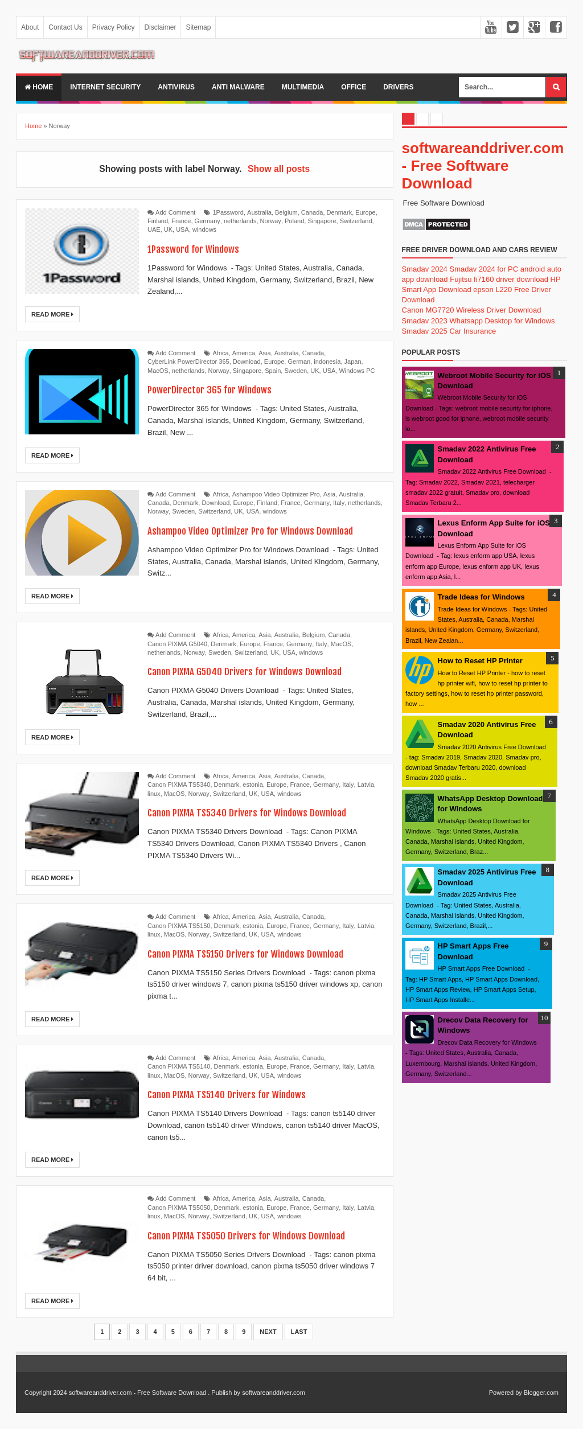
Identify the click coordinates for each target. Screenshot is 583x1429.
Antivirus (176, 87)
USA (182, 229)
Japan (353, 361)
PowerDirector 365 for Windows (218, 389)
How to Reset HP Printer (480, 660)
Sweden (295, 370)
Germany (207, 220)
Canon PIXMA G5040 (177, 643)
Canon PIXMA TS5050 (178, 1207)
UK (168, 229)
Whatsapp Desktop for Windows (502, 321)
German (299, 361)
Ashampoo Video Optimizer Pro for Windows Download (265, 530)
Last (299, 1331)
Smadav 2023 (424, 321)
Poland (294, 220)
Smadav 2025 (424, 331)
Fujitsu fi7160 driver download (499, 279)
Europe (365, 212)
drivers (398, 87)
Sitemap (198, 27)
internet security (105, 87)
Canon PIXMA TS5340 (178, 784)
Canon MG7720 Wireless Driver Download (471, 310)
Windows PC (357, 370)
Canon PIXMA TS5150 (178, 925)
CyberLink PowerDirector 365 (188, 361)
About (30, 27)
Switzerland (356, 220)
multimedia (303, 87)
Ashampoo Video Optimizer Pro (276, 494)
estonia (252, 784)
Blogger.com (541, 1392)
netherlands (240, 220)
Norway (270, 220)
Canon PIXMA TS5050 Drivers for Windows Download (261, 1235)
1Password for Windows (199, 248)
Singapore (321, 220)
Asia (264, 353)
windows (204, 229)
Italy (338, 502)
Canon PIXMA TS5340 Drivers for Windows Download (261, 812)
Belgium (286, 212)
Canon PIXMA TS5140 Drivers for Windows (238, 1094)
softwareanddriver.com (273, 1392)
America (243, 353)
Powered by (505, 1392)
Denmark (339, 212)
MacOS (158, 370)
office (353, 87)
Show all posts (279, 169)
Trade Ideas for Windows (481, 597)
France (181, 220)
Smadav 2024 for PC (483, 269)
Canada (312, 212)
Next (268, 1331)
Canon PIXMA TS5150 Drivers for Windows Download (260, 953)
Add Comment (175, 212)
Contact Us (65, 27)
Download (247, 361)
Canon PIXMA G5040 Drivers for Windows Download (258, 671)
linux (154, 793)
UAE (154, 229)
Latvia (366, 784)
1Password (228, 212)
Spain (273, 370)
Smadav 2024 (424, 269)
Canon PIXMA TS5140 (178, 1066)
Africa (221, 353)
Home (38, 87)
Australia (259, 212)
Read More (52, 314)
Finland (157, 220)
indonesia (327, 361)
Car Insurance (472, 331)
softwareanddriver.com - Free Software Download (483, 165)
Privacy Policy (113, 27)
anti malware (238, 87)
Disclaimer (160, 27)
